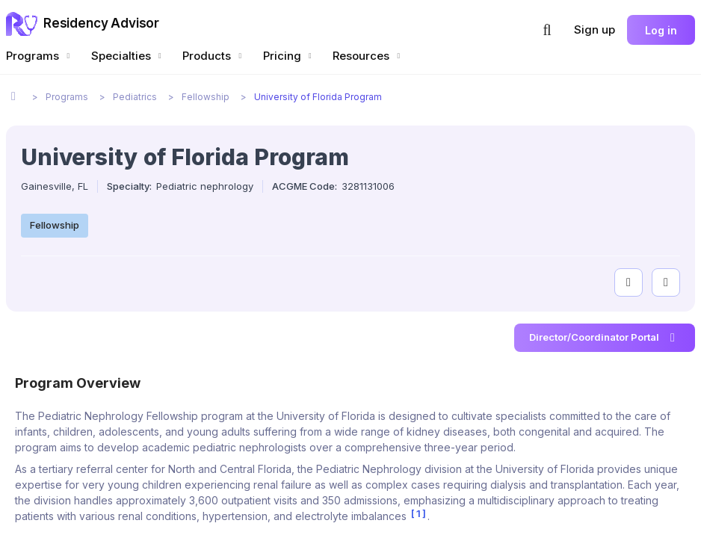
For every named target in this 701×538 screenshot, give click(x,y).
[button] (547, 30)
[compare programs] (666, 282)
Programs (39, 56)
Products (213, 56)
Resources (368, 56)
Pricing (289, 56)
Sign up (594, 29)
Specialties (128, 56)
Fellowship (54, 225)
